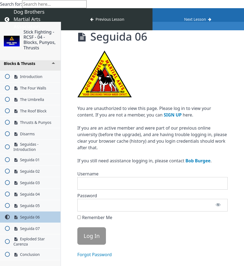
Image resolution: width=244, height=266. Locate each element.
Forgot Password (94, 255)
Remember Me (94, 217)
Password (87, 196)
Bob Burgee (198, 161)
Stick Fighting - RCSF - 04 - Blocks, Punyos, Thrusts (39, 40)
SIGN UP (173, 115)
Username (88, 174)
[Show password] (218, 205)
